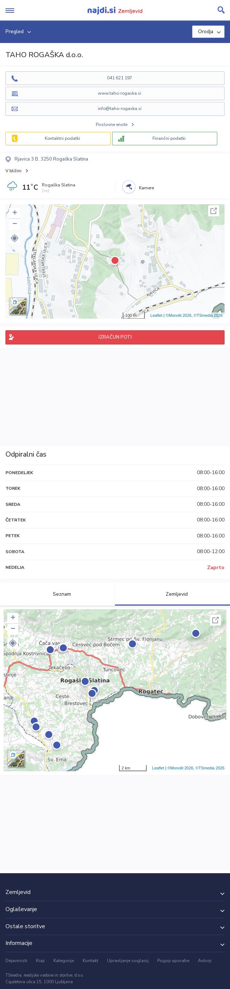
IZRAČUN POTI (115, 337)
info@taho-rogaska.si (120, 108)
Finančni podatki (169, 138)
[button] (14, 238)
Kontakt (90, 961)
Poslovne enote (111, 124)
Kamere (146, 188)
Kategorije (63, 961)
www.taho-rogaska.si (119, 93)
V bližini (13, 171)
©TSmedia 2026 (208, 315)
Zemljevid (172, 594)
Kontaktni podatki (62, 138)
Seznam (57, 594)
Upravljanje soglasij (127, 961)
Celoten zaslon (213, 210)
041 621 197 (119, 78)
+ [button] (14, 213)
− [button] (14, 224)
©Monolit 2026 (178, 315)
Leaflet (156, 315)
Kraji (40, 961)
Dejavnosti (16, 961)
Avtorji (204, 961)
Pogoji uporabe (173, 961)
